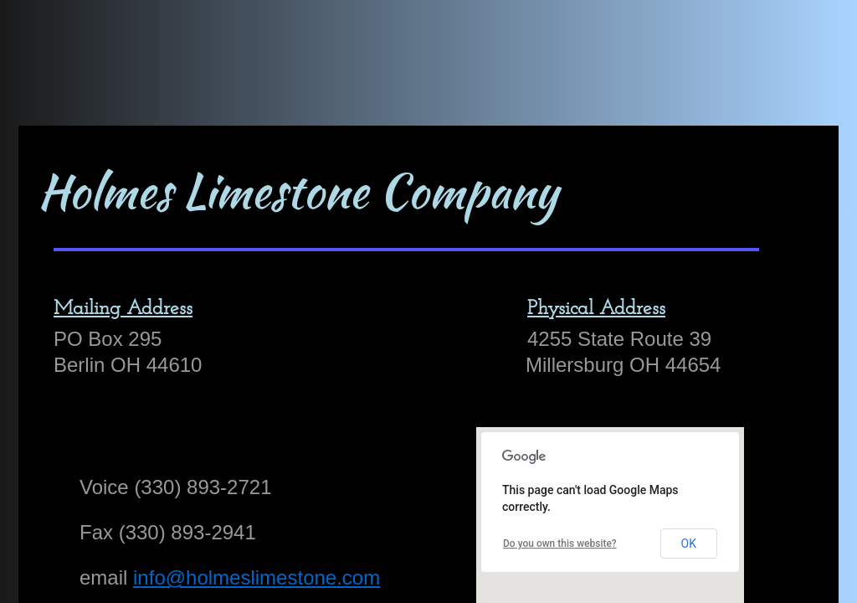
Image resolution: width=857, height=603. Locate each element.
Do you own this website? (560, 543)
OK (688, 543)
